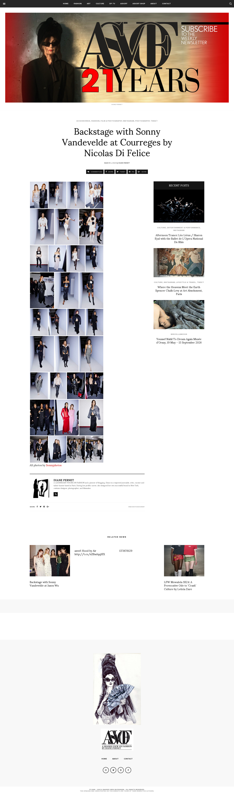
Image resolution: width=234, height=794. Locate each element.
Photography (142, 121)
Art (89, 4)
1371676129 (125, 550)
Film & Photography (111, 121)
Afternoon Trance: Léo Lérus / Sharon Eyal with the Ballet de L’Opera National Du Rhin (179, 238)
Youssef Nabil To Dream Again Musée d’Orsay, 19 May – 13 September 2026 (179, 340)
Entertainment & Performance (183, 228)
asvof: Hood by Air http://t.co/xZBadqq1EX (89, 552)
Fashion (78, 4)
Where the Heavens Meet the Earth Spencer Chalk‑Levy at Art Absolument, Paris (178, 290)
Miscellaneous (179, 334)
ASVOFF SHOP (139, 4)
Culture (100, 4)
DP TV (112, 4)
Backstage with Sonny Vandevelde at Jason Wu (44, 583)
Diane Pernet (124, 162)
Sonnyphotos (53, 465)
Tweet (154, 121)
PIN (131, 172)
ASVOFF (123, 4)
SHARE (109, 172)
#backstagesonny (136, 507)
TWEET (121, 172)
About (153, 4)
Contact (166, 4)
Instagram (128, 121)
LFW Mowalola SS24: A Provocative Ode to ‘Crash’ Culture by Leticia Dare (180, 585)
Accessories (83, 121)
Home (65, 4)
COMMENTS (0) (95, 172)
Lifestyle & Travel (186, 282)
